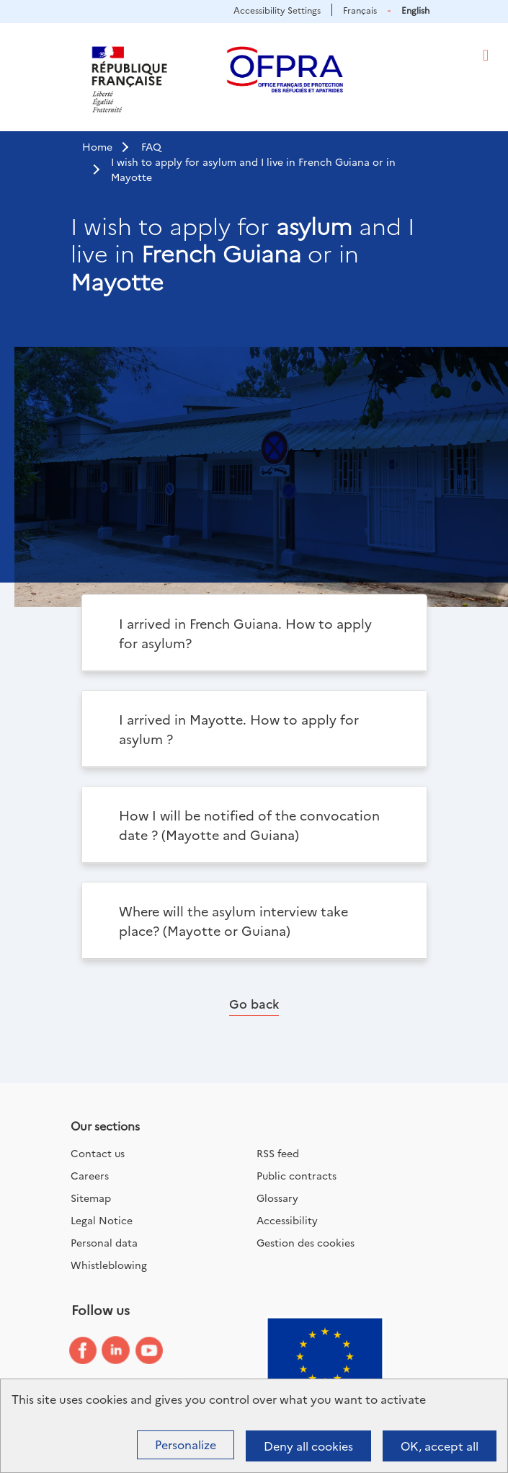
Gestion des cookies (306, 1242)
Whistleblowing (109, 1264)
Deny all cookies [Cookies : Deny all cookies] (308, 1446)
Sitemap (91, 1197)
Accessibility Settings (277, 10)
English (415, 10)
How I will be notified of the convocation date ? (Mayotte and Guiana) (249, 825)
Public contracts (297, 1175)
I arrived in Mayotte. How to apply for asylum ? (239, 729)
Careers (90, 1175)
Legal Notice (102, 1220)
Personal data (104, 1242)
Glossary (277, 1197)
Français (360, 10)
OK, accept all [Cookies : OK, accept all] (439, 1446)
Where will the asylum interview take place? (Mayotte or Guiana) (233, 920)
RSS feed (278, 1153)
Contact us (98, 1153)
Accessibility (287, 1220)
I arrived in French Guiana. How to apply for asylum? (245, 633)
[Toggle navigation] (485, 55)
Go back (254, 1003)
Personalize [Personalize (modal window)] (185, 1444)
